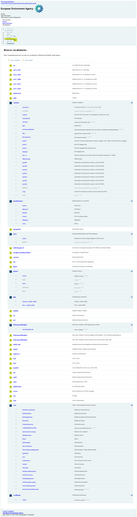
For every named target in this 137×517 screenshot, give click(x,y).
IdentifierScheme (26, 435)
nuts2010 (24, 169)
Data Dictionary (7, 23)
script (23, 191)
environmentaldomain (28, 129)
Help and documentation (9, 29)
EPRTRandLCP (18, 248)
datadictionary (18, 201)
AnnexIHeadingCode (27, 329)
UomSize (24, 464)
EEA (2, 1)
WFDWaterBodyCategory (29, 482)
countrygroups (26, 118)
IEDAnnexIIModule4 (20, 340)
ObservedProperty (27, 446)
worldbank (16, 495)
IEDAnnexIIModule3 (20, 335)
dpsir (23, 125)
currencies (25, 122)
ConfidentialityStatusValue (29, 428)
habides (15, 311)
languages (24, 151)
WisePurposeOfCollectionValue (30, 489)
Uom (23, 457)
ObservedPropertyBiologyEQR (30, 449)
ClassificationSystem (27, 424)
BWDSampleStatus (27, 417)
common (16, 102)
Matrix (24, 439)
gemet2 (15, 271)
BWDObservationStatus (28, 410)
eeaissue (24, 216)
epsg (23, 133)
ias (14, 315)
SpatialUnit (25, 453)
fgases (15, 266)
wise (14, 405)
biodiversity (17, 93)
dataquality (17, 229)
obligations (25, 220)
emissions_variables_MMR (29, 301)
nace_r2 (24, 155)
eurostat (16, 257)
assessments (25, 107)
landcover (16, 354)
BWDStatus (25, 420)
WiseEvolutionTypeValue (28, 486)
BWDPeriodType (26, 413)
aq (14, 65)
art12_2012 (17, 70)
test (14, 396)
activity (24, 238)
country (24, 500)
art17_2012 (17, 84)
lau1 (14, 358)
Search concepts (29, 60)
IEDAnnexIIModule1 (20, 325)
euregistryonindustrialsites (22, 252)
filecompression (26, 137)
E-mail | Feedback (8, 511)
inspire (15, 349)
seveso (15, 391)
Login (2, 3)
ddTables (24, 212)
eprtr (15, 234)
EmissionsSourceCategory (29, 431)
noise (15, 382)
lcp (14, 372)
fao (14, 262)
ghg (14, 297)
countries (24, 114)
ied (14, 320)
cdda (14, 98)
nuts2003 (24, 162)
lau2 (14, 363)
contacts (24, 205)
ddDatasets (25, 209)
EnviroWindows (9, 1)
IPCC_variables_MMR (28, 305)
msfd (15, 377)
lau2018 (15, 368)
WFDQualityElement (27, 478)
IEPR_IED (16, 344)
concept (24, 276)
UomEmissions (26, 460)
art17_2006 (17, 79)
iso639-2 (24, 141)
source (24, 283)
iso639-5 (24, 148)
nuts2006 (24, 166)
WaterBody (25, 467)
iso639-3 (24, 144)
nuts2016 (24, 177)
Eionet (4, 21)
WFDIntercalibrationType (29, 471)
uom (14, 400)
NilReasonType (26, 159)
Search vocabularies (15, 60)
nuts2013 (24, 173)
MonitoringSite (26, 442)
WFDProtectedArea (27, 475)
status (23, 223)
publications (17, 386)
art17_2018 (17, 88)
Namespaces (10, 43)
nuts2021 (24, 180)
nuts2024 (24, 184)
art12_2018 (17, 74)
